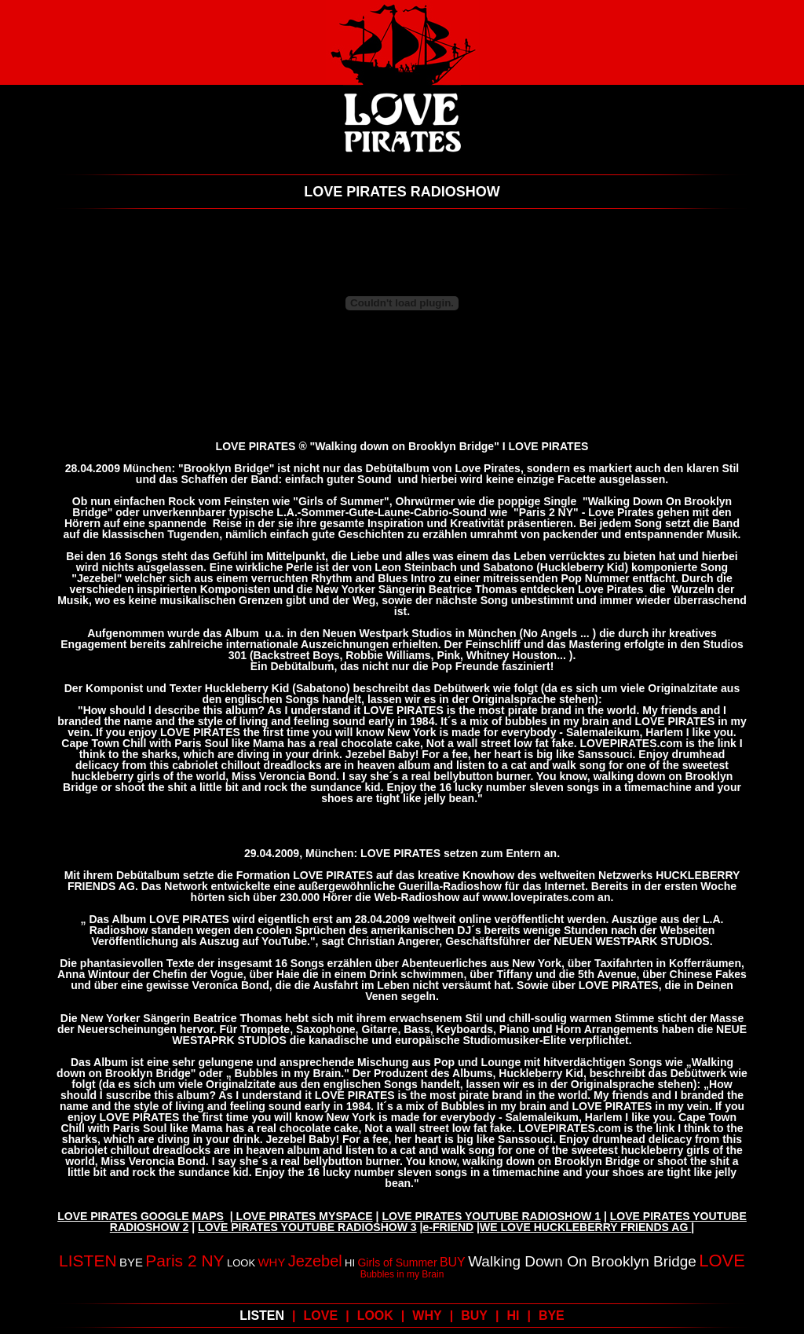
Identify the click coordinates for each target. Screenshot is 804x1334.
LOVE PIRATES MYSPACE (303, 1216)
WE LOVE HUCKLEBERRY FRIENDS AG (585, 1227)
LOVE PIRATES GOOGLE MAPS (140, 1216)
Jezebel (315, 1261)
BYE (131, 1262)
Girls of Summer (397, 1262)
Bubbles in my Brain (402, 1274)
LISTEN (88, 1261)
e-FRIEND (448, 1227)
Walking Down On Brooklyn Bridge (582, 1261)
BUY (453, 1262)
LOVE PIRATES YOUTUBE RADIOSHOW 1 (491, 1216)
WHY (271, 1262)
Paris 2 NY (184, 1261)
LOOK (241, 1263)
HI (350, 1263)
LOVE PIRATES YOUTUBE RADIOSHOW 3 (307, 1227)
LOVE (722, 1260)
